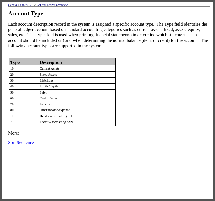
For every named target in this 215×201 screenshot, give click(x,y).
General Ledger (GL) (21, 4)
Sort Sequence (21, 142)
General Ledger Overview (52, 4)
